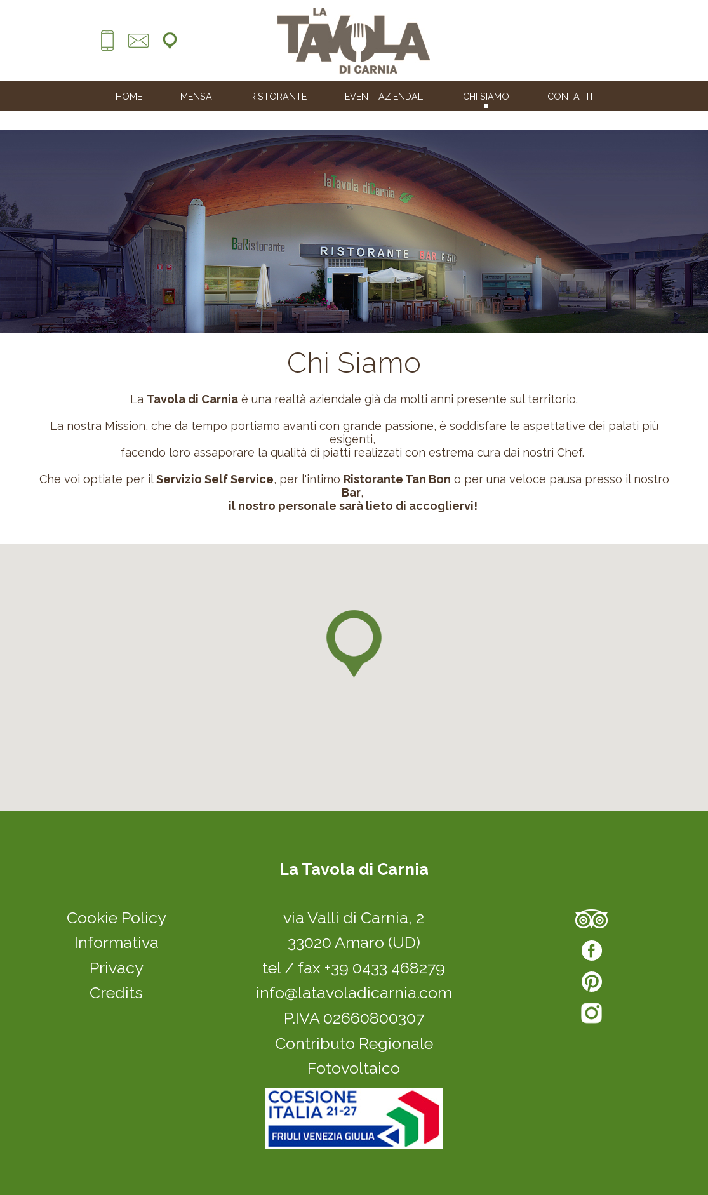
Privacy (117, 967)
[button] (354, 644)
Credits (116, 992)
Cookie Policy (116, 917)
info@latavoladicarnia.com (354, 992)
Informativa (116, 942)
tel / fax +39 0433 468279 (353, 967)
